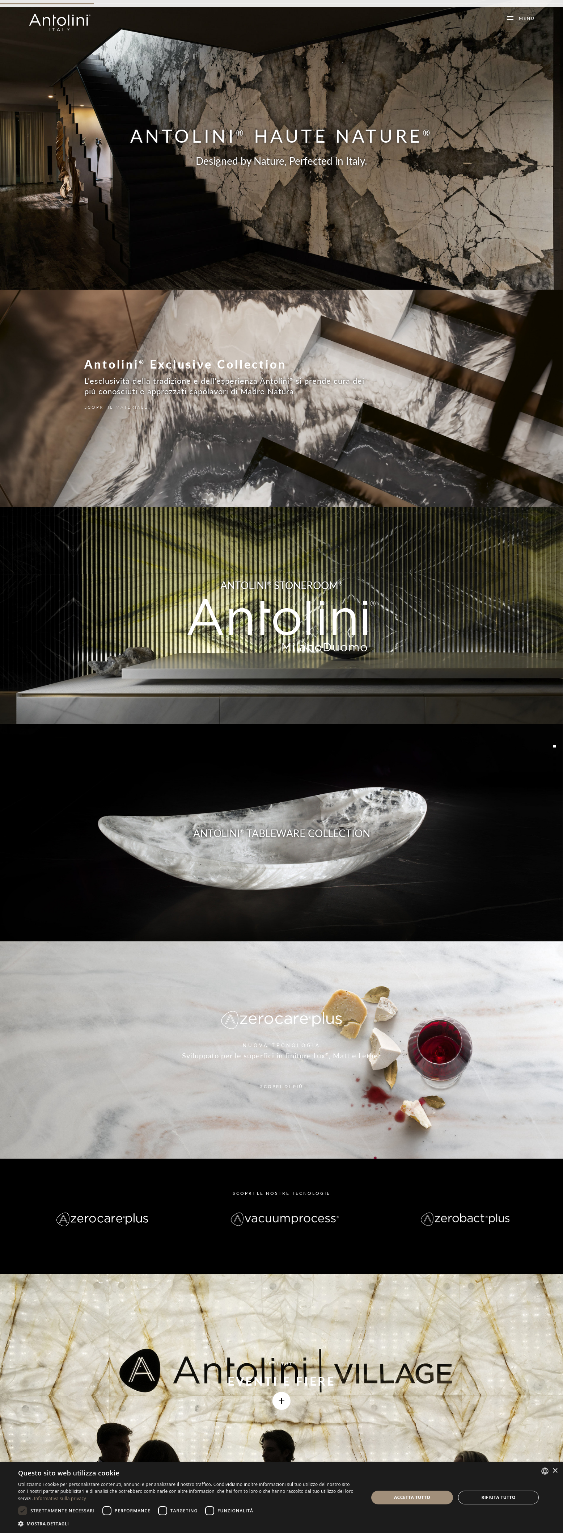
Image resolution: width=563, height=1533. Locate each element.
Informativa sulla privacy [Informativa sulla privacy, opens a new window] (60, 1498)
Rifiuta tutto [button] (498, 1497)
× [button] (555, 1471)
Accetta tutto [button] (412, 1497)
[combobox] (545, 1471)
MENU (524, 18)
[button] (188, 1523)
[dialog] (281, 1497)
